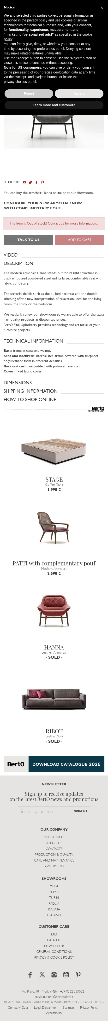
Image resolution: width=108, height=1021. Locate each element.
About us (54, 843)
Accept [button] (79, 93)
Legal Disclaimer (45, 1008)
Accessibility (54, 1013)
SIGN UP (80, 811)
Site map (68, 1008)
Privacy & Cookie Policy (54, 958)
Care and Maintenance (54, 860)
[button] (54, 255)
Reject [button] (29, 93)
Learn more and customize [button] (54, 105)
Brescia (54, 909)
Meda (54, 886)
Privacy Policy (89, 1008)
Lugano (54, 915)
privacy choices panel (20, 82)
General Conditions (54, 952)
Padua (54, 904)
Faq (54, 934)
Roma (54, 892)
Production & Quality (54, 855)
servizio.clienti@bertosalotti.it (54, 997)
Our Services (54, 837)
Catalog (54, 940)
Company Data (18, 1008)
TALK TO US (28, 240)
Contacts (54, 849)
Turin (54, 898)
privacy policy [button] (37, 20)
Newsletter (54, 946)
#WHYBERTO (54, 866)
